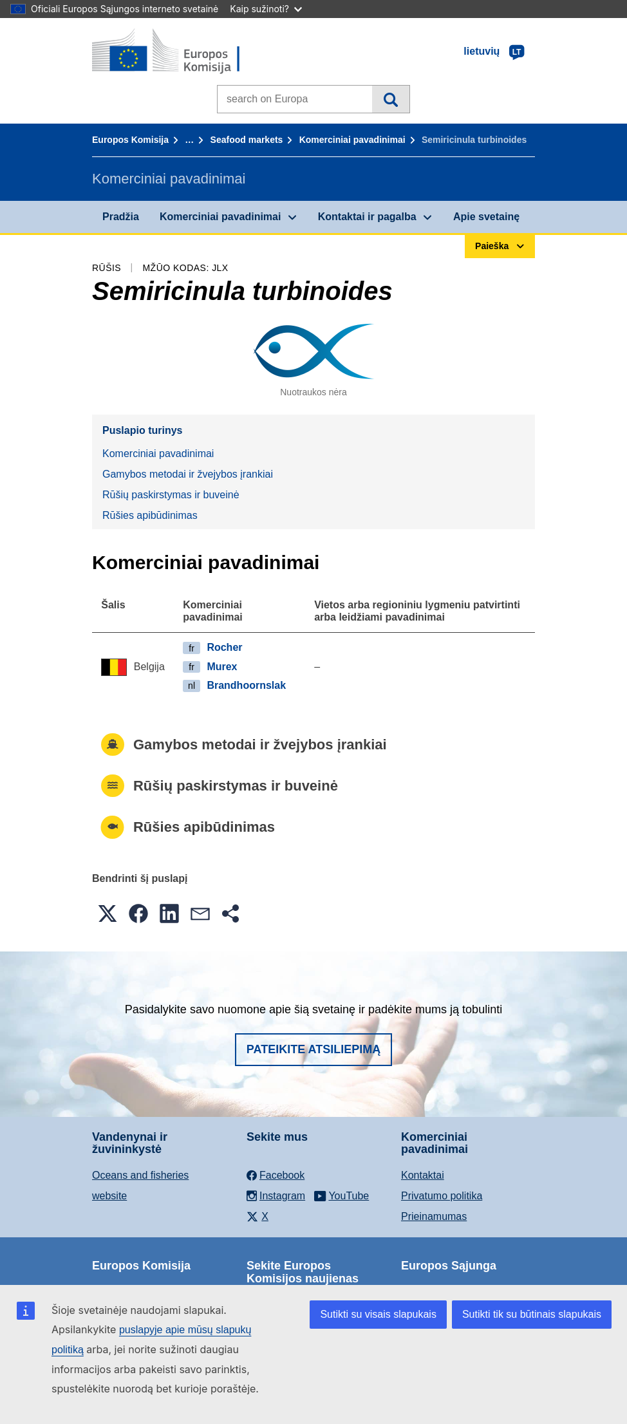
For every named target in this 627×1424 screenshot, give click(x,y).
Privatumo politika (441, 1195)
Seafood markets (247, 140)
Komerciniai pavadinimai (352, 140)
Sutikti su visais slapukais (378, 1314)
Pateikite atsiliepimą (313, 1049)
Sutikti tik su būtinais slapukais (531, 1314)
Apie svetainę (486, 216)
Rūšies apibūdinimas (150, 515)
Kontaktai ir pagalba (367, 216)
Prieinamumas (434, 1216)
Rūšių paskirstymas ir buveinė (170, 494)
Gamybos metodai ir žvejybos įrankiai (187, 474)
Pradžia (120, 216)
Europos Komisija (130, 140)
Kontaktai (422, 1175)
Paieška (390, 99)
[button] (107, 913)
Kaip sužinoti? (266, 8)
